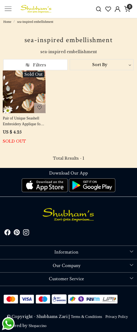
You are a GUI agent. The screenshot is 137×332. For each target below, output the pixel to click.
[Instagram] (26, 233)
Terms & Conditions (86, 317)
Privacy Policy (116, 317)
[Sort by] (102, 64)
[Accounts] (117, 9)
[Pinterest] (17, 233)
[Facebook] (7, 233)
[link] (98, 9)
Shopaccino (37, 326)
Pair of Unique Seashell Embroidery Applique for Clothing (22, 121)
